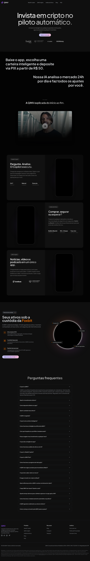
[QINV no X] (4, 535)
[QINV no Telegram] (9, 535)
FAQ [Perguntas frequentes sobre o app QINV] (25, 538)
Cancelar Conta (73, 533)
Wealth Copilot (31, 2)
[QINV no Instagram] (2, 535)
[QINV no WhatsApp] (7, 535)
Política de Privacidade (74, 530)
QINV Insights (40, 2)
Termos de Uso (72, 528)
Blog (57, 2)
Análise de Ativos (49, 2)
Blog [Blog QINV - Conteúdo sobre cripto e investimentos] (48, 528)
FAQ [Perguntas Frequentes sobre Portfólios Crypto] (61, 2)
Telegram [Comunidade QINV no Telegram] (49, 533)
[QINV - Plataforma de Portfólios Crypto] (5, 2)
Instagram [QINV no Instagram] (49, 530)
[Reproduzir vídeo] (45, 126)
